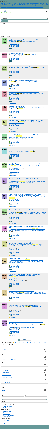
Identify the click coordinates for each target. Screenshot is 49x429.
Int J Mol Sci (16, 328)
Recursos (4, 346)
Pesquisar (4, 20)
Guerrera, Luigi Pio (12, 278)
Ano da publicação (6, 392)
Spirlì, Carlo (25, 182)
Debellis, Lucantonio (15, 181)
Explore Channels (6, 414)
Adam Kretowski (42, 293)
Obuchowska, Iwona (33, 93)
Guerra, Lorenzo (26, 324)
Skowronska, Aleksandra (33, 261)
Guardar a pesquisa (41, 342)
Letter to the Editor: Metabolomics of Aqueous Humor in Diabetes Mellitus (24, 134)
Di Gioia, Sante (16, 245)
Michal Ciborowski (37, 81)
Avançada (11, 20)
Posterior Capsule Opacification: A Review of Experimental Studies (23, 66)
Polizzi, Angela (13, 229)
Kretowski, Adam (21, 137)
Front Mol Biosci (17, 216)
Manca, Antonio (41, 229)
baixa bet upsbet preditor (9, 5)
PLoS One (16, 199)
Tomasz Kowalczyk (42, 292)
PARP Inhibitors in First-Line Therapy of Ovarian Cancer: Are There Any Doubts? (26, 120)
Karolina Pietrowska (14, 292)
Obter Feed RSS (17, 342)
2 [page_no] (21, 339)
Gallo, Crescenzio (19, 324)
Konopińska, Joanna (15, 67)
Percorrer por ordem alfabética (9, 412)
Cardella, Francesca (35, 196)
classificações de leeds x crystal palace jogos (25, 7)
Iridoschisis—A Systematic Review (16, 106)
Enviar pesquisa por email (29, 342)
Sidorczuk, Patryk (37, 107)
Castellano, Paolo (18, 198)
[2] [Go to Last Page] (29, 339)
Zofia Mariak (36, 293)
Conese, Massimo (31, 327)
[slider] (2, 399)
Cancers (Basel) (17, 168)
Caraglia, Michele (33, 307)
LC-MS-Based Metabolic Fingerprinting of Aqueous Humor (21, 258)
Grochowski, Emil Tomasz (23, 107)
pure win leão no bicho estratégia (6, 3)
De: (2, 395)
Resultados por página (4, 33)
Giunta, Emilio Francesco (30, 276)
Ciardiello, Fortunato (13, 123)
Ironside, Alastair (20, 54)
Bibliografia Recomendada (8, 415)
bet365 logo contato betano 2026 (9, 7)
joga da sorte (19, 4)
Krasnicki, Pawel (25, 41)
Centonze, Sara (27, 121)
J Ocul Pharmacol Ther (18, 138)
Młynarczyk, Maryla (23, 67)
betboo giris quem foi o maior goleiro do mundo (34, 5)
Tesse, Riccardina (20, 229)
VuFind (3, 11)
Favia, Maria (29, 244)
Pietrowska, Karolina (26, 136)
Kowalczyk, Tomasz (34, 150)
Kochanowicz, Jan (41, 93)
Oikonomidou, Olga (34, 54)
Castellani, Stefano (22, 244)
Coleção (3, 354)
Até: (25, 395)
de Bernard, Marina (32, 182)
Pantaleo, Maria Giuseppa (33, 230)
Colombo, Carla (36, 245)
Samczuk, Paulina (34, 260)
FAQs (4, 423)
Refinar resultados (24, 29)
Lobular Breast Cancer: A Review (16, 53)
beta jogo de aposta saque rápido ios (9, 4)
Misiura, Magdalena (13, 213)
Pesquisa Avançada (7, 407)
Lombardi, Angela (34, 306)
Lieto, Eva (20, 196)
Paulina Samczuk (33, 292)
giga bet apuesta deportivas (19, 5)
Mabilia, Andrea (43, 196)
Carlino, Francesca (20, 165)
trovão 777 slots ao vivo (38, 7)
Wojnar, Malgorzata (23, 261)
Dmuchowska (16, 81)
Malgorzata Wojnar (19, 293)
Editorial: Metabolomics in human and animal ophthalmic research (23, 80)
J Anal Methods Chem (18, 263)
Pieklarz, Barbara (14, 107)
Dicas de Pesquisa (7, 420)
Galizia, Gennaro (14, 196)
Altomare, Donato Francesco (17, 182)
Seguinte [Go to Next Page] (25, 339)
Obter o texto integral (14, 44)
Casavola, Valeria (29, 245)
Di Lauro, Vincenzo (20, 278)
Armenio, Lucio (41, 230)
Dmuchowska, (16, 41)
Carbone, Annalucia (14, 244)
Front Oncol (16, 55)
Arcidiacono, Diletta (29, 181)
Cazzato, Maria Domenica (22, 230)
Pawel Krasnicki (12, 293)
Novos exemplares (7, 416)
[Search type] (24, 18)
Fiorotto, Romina (36, 181)
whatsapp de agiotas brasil (37, 4)
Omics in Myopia (12, 148)
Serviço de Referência (7, 421)
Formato (3, 362)
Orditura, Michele (20, 123)
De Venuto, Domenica (35, 324)
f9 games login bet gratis (27, 4)
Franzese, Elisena (14, 121)
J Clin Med (16, 70)
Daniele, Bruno (37, 278)
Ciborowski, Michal (29, 137)
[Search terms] (24, 16)
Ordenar (2, 36)
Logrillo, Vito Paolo (12, 230)
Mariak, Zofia (32, 41)
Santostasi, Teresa (28, 229)
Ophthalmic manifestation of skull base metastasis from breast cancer (24, 92)
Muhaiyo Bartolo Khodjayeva (28, 81)
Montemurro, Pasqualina (23, 325)
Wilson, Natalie (14, 54)
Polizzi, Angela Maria (13, 325)
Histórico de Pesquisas (7, 406)
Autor (2, 23)
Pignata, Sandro (34, 121)
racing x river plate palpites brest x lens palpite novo (23, 3)
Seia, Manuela (22, 245)
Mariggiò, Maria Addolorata (33, 325)
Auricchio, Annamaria (26, 196)
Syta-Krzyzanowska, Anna (14, 94)
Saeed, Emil (31, 107)
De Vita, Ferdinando (42, 121)
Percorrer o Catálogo (7, 411)
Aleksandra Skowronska (28, 293)
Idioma (3, 387)
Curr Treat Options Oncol (19, 280)
